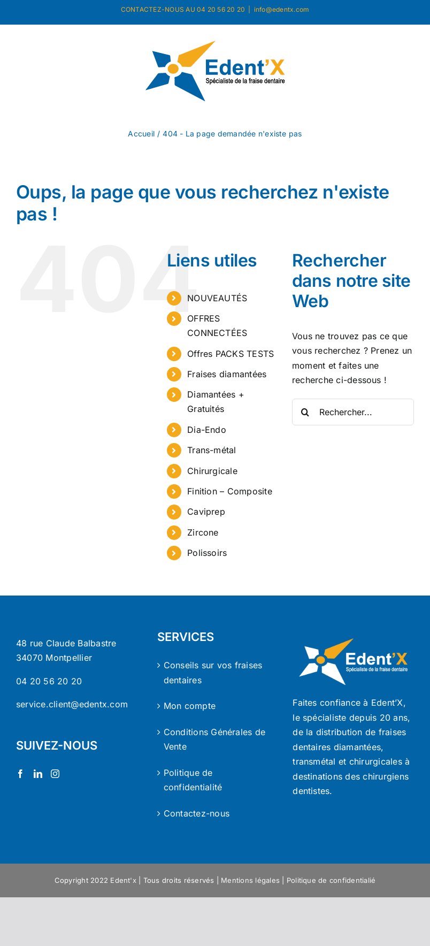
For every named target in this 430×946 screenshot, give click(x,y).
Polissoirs (207, 552)
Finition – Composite (229, 491)
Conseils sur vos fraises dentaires (213, 672)
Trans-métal (211, 450)
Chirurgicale (212, 471)
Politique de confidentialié (331, 880)
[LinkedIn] (38, 773)
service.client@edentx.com (72, 704)
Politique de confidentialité (193, 780)
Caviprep (206, 511)
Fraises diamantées (226, 374)
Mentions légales (250, 880)
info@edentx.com (282, 9)
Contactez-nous (196, 813)
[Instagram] (55, 773)
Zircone (203, 532)
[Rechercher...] (353, 412)
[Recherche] (305, 412)
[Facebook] (20, 773)
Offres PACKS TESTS (230, 353)
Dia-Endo (206, 429)
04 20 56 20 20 (49, 681)
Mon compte (190, 705)
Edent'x (123, 880)
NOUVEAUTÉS (217, 298)
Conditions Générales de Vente (215, 739)
